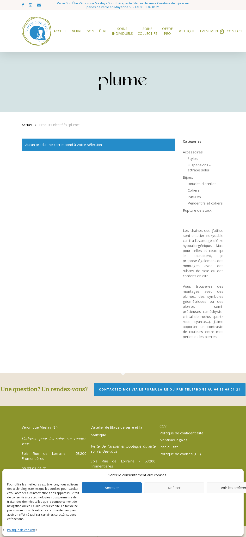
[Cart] (221, 31)
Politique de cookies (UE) (180, 453)
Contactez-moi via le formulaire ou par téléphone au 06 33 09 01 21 (169, 389)
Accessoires (193, 152)
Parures (194, 196)
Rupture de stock (197, 210)
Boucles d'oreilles (202, 183)
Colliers (194, 190)
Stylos (193, 158)
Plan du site (169, 446)
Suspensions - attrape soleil (199, 167)
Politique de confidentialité (181, 433)
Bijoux (188, 177)
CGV (163, 426)
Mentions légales (174, 440)
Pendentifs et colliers (205, 203)
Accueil (27, 125)
